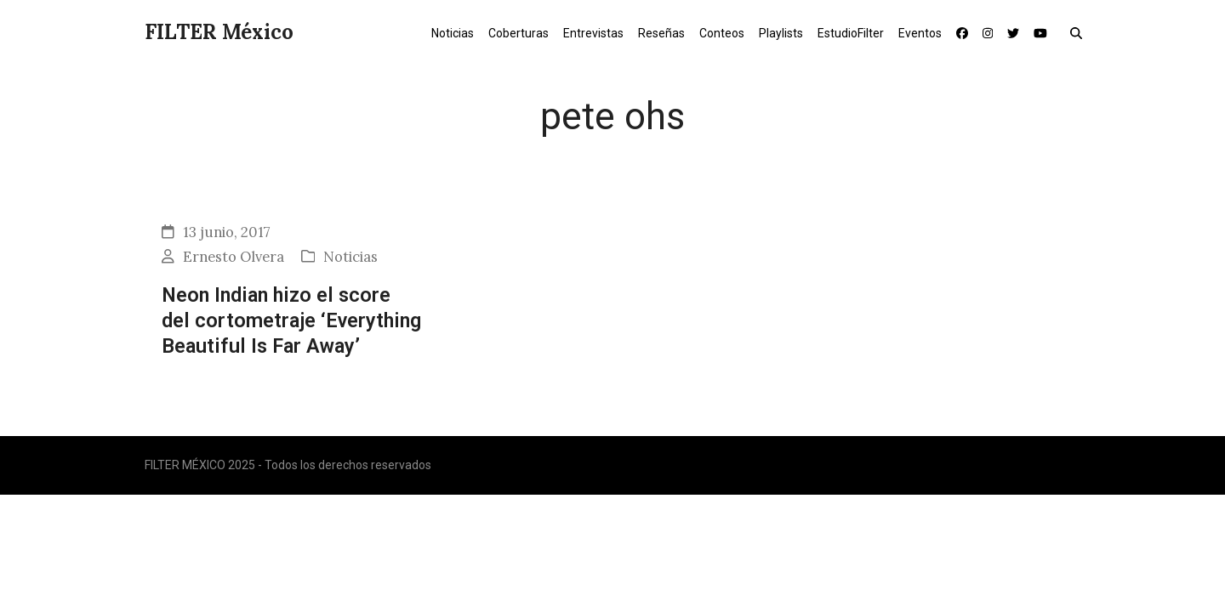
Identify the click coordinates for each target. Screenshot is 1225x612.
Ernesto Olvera (233, 256)
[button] (1080, 32)
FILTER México (219, 32)
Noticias (350, 256)
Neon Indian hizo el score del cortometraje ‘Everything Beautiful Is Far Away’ (291, 321)
